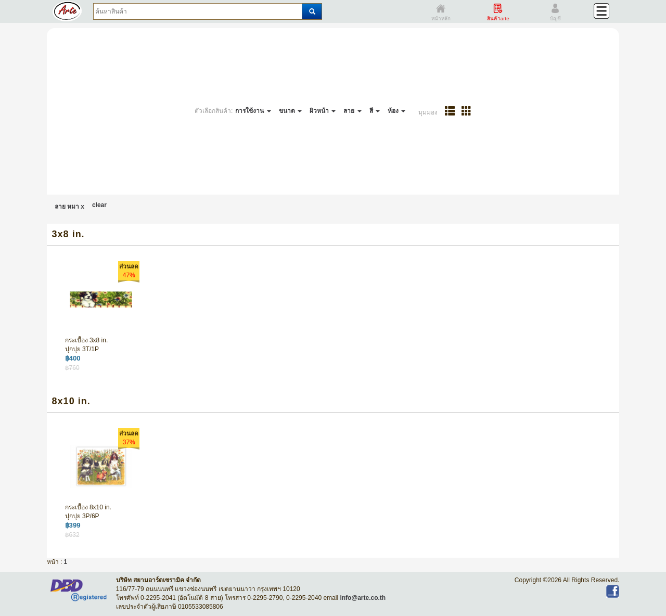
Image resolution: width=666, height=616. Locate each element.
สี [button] (374, 110)
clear (99, 205)
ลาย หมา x (69, 206)
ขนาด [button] (290, 110)
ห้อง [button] (396, 110)
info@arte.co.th (363, 597)
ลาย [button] (352, 110)
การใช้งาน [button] (253, 110)
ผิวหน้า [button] (323, 110)
